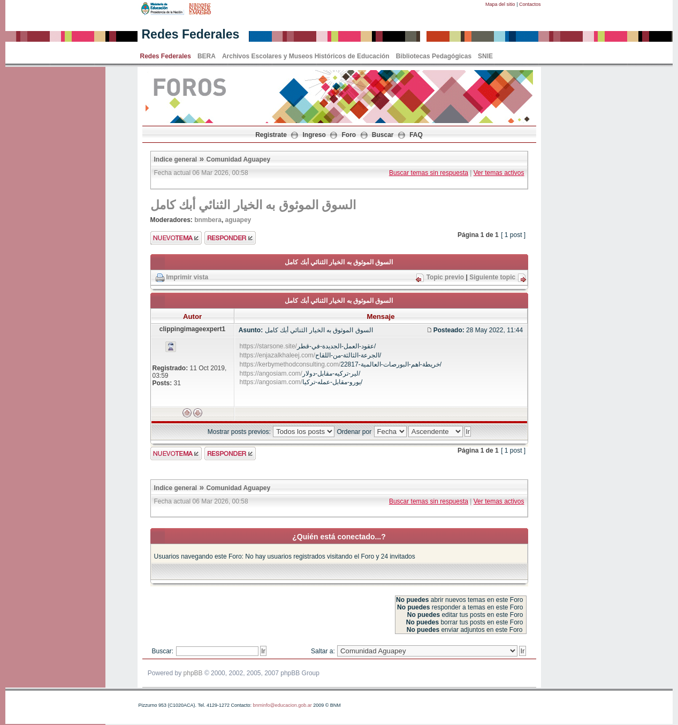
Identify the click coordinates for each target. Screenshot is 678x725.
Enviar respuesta (230, 238)
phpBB (193, 673)
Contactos (530, 4)
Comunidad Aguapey (239, 159)
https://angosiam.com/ (271, 373)
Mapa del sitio (500, 4)
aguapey (238, 220)
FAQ (416, 135)
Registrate (271, 135)
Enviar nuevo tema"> (176, 238)
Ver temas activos (499, 173)
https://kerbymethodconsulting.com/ (290, 364)
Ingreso (314, 135)
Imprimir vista (187, 277)
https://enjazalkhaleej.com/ (277, 355)
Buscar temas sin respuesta (428, 173)
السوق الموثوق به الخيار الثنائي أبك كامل (253, 205)
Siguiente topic (492, 277)
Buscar (383, 135)
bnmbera (208, 220)
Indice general (175, 159)
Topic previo (445, 277)
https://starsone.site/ (268, 346)
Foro (349, 135)
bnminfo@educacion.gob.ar (282, 705)
